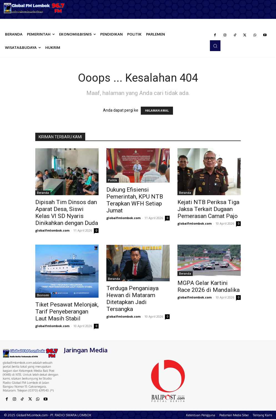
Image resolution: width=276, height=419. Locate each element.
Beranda (43, 193)
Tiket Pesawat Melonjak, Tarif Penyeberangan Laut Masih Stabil (67, 311)
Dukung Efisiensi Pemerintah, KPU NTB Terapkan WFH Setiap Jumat (134, 200)
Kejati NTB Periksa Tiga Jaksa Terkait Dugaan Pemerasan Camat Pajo (208, 209)
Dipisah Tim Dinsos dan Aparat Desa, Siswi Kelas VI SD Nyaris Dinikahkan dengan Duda (66, 212)
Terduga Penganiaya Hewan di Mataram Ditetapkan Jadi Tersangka (132, 298)
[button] (215, 45)
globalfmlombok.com (52, 230)
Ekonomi (43, 295)
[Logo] (34, 8)
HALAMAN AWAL (157, 110)
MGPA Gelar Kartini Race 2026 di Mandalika (208, 286)
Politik (112, 180)
